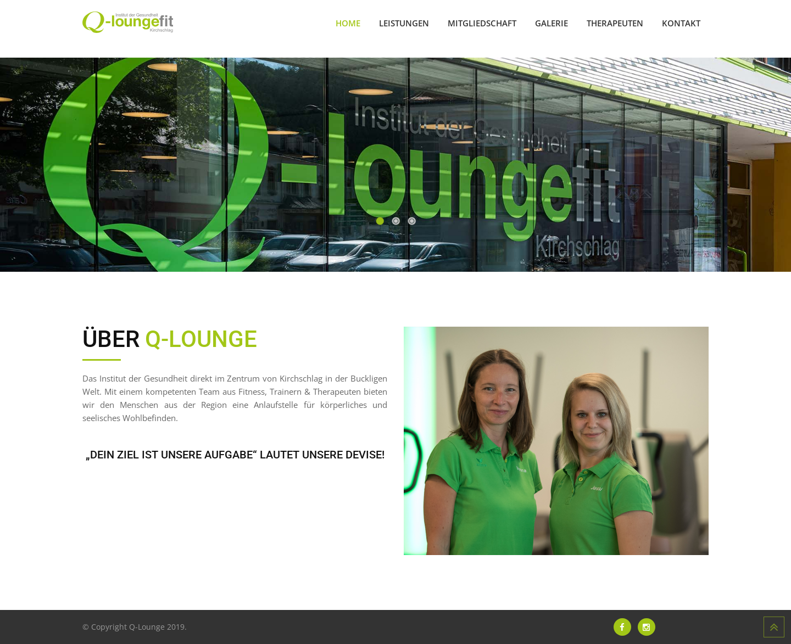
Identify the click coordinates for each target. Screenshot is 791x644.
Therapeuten (615, 23)
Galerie (551, 23)
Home (348, 23)
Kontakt (681, 23)
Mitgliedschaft (482, 23)
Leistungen (404, 23)
